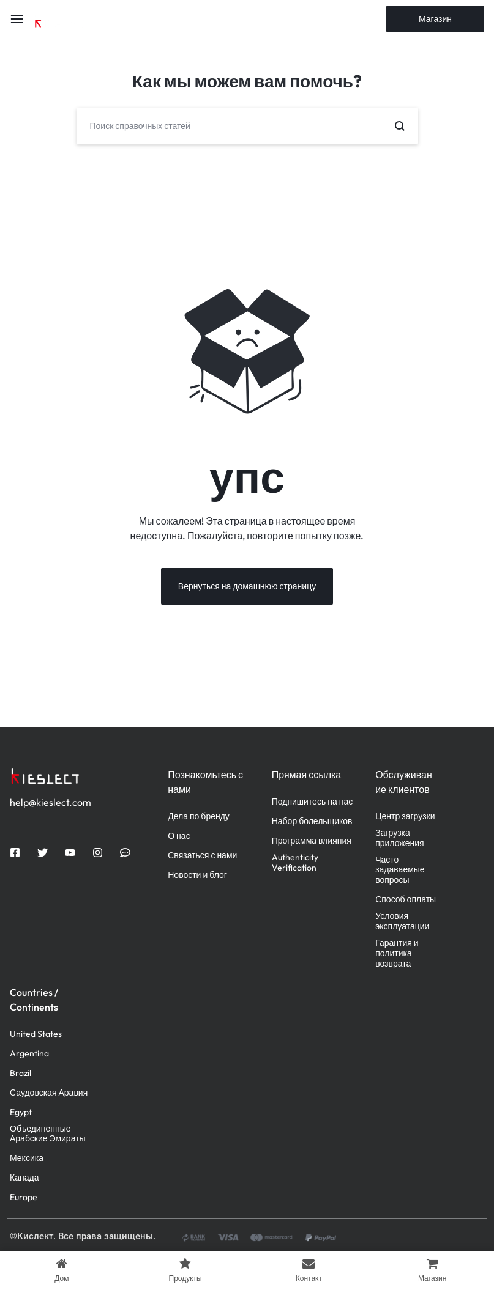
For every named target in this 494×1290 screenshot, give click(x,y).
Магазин (435, 18)
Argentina (29, 1054)
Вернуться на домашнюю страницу (247, 586)
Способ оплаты (405, 900)
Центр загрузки (405, 817)
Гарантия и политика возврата (397, 953)
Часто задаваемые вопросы (400, 870)
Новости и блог (197, 876)
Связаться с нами (202, 856)
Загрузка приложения (399, 838)
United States (36, 1035)
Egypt (21, 1113)
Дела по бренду (199, 817)
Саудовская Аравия (49, 1093)
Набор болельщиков (312, 822)
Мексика (26, 1159)
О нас (179, 836)
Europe (23, 1198)
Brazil (20, 1074)
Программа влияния (311, 841)
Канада (24, 1178)
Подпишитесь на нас (312, 802)
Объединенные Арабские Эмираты (48, 1134)
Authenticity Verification (295, 863)
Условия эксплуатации (402, 922)
